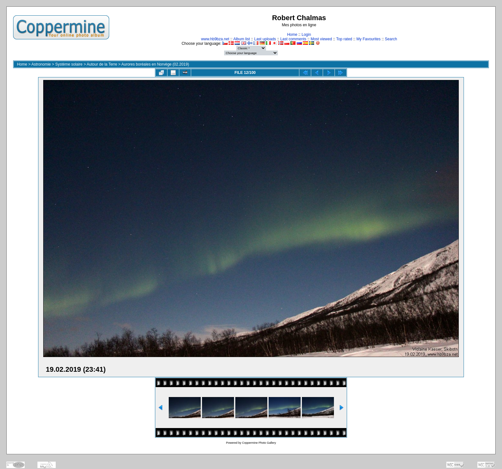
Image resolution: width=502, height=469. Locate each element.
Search (391, 39)
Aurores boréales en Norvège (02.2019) (155, 64)
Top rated (344, 39)
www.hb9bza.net (215, 39)
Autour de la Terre (102, 64)
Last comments (293, 39)
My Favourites (368, 39)
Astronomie (41, 64)
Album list (241, 39)
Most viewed (321, 39)
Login (306, 34)
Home (292, 34)
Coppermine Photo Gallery (259, 442)
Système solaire (68, 64)
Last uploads (265, 39)
